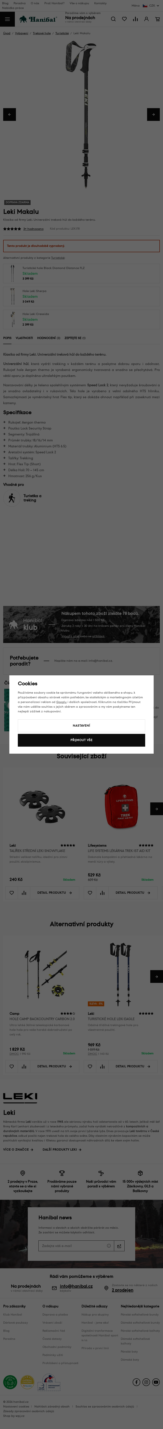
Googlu (61, 702)
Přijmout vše (81, 740)
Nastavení (81, 725)
